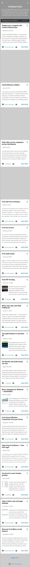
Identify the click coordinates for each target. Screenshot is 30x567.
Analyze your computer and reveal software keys (12, 26)
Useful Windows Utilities (11, 85)
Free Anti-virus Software (11, 202)
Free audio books (8, 254)
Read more (24, 47)
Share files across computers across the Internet (13, 143)
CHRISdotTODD (15, 7)
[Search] (28, 3)
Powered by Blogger (15, 564)
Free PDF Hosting (8, 280)
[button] (27, 26)
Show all (25, 20)
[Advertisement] (15, 66)
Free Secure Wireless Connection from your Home (12, 418)
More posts (15, 558)
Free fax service (8, 228)
